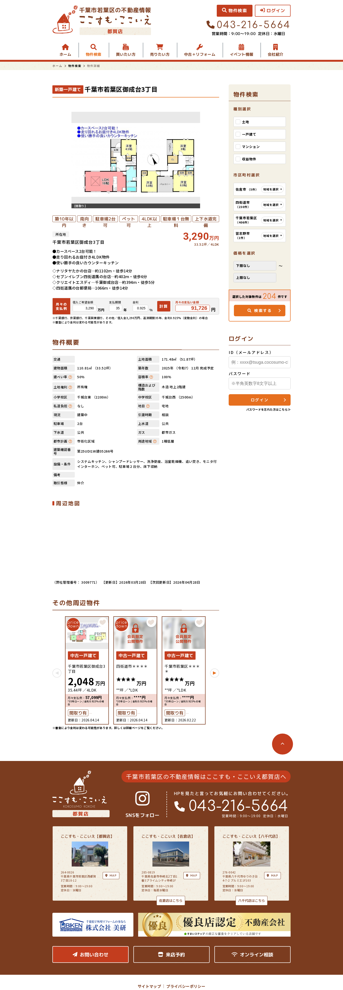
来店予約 (171, 954)
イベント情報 (241, 54)
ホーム (65, 54)
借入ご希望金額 (83, 302)
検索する (259, 310)
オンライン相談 (252, 954)
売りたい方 (160, 54)
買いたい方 (126, 54)
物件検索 (93, 54)
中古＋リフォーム (199, 54)
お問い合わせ (90, 954)
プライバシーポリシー (185, 986)
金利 (136, 302)
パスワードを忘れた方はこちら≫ (268, 409)
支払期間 (115, 302)
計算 (163, 306)
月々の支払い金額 (187, 302)
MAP (191, 875)
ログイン (259, 400)
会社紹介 (275, 54)
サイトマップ (149, 986)
